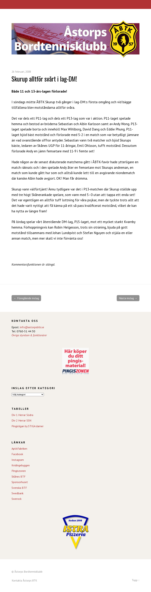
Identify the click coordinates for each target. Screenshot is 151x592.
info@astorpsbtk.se (32, 327)
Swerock (16, 499)
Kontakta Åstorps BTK (24, 580)
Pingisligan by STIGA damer (28, 426)
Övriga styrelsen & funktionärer (29, 335)
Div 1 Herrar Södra (22, 415)
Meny (75, 4)
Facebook (17, 454)
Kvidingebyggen (21, 465)
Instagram (18, 460)
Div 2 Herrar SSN (21, 420)
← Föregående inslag (26, 298)
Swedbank (17, 493)
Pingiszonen (19, 471)
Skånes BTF (19, 476)
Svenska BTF (19, 487)
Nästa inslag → (128, 298)
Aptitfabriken (19, 448)
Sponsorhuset (20, 482)
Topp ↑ (135, 580)
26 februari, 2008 (21, 71)
